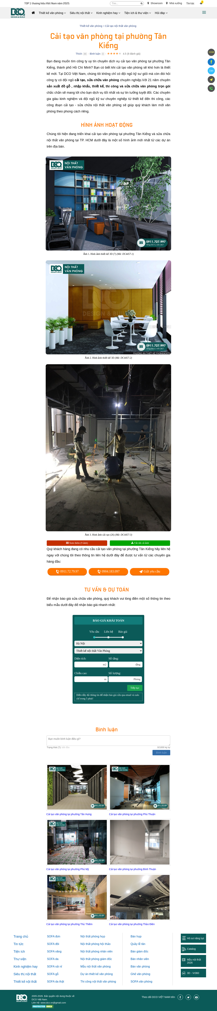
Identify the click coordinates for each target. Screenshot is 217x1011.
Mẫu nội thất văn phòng (95, 966)
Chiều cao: (91, 677)
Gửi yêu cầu (149, 571)
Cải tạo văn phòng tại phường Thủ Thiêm (69, 924)
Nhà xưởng (174, 3)
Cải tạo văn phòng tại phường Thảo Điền (132, 924)
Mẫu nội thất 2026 (194, 961)
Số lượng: (125, 677)
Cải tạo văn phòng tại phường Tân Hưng (68, 814)
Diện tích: (91, 662)
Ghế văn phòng (140, 974)
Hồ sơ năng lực (195, 938)
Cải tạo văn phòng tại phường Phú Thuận (132, 814)
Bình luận (95, 53)
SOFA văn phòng (141, 981)
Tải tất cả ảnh (140, 543)
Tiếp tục (134, 688)
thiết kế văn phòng (101, 974)
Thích (79, 53)
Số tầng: (125, 662)
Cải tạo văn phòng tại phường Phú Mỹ (67, 869)
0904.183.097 (108, 571)
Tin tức (190, 3)
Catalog (191, 948)
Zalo (211, 70)
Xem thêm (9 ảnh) (77, 543)
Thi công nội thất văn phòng (98, 981)
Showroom (155, 3)
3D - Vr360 (193, 973)
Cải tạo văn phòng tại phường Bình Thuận (132, 869)
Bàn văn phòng (140, 966)
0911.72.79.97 (67, 571)
